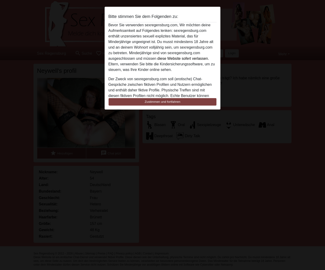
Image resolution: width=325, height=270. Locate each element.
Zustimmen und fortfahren (162, 101)
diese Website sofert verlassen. (183, 58)
